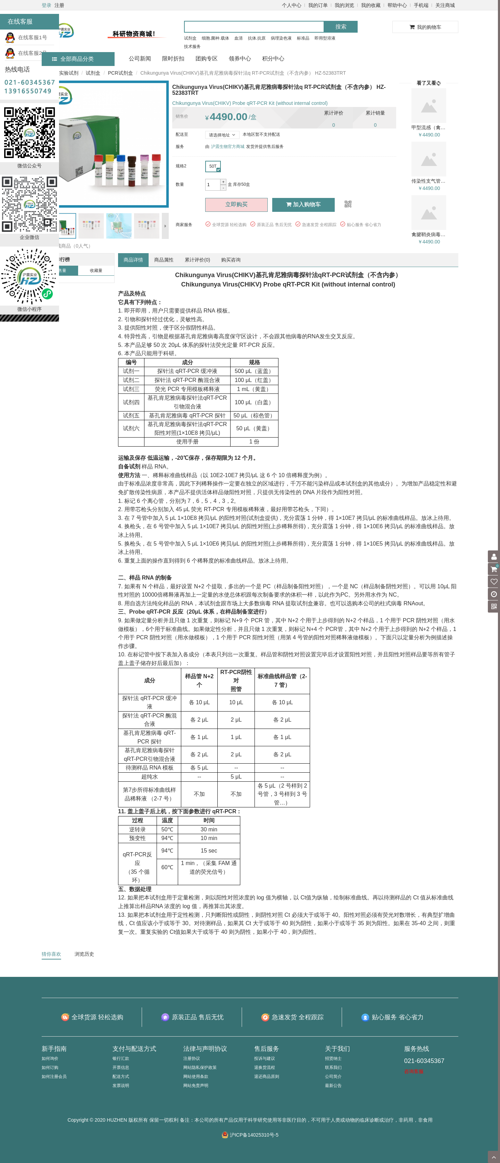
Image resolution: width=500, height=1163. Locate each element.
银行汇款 (120, 1058)
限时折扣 (173, 58)
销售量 (60, 270)
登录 (46, 5)
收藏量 (96, 270)
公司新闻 (140, 58)
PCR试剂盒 (120, 73)
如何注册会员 (54, 1076)
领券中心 (240, 58)
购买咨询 (231, 260)
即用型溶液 (325, 38)
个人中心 (291, 5)
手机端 (421, 5)
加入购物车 (303, 204)
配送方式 (120, 1076)
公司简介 (333, 1076)
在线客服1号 (26, 37)
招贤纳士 (333, 1058)
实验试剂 (68, 73)
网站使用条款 (195, 1076)
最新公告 (333, 1085)
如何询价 (50, 1058)
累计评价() (197, 260)
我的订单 (318, 5)
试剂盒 (190, 38)
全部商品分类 (73, 59)
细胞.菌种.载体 (215, 38)
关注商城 (445, 5)
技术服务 (192, 46)
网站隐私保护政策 (200, 1067)
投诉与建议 (264, 1058)
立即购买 (236, 204)
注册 (59, 5)
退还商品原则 (266, 1076)
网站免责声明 (195, 1085)
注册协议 (191, 1058)
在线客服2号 (26, 53)
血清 (238, 38)
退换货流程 (264, 1067)
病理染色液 (281, 38)
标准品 (303, 38)
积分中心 (273, 58)
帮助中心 (397, 5)
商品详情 (133, 260)
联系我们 (333, 1067)
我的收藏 (371, 5)
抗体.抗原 (257, 38)
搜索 (341, 27)
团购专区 (206, 58)
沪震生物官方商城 (227, 146)
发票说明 (120, 1085)
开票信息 (120, 1067)
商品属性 (164, 260)
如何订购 (50, 1067)
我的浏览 (344, 5)
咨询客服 (414, 1071)
